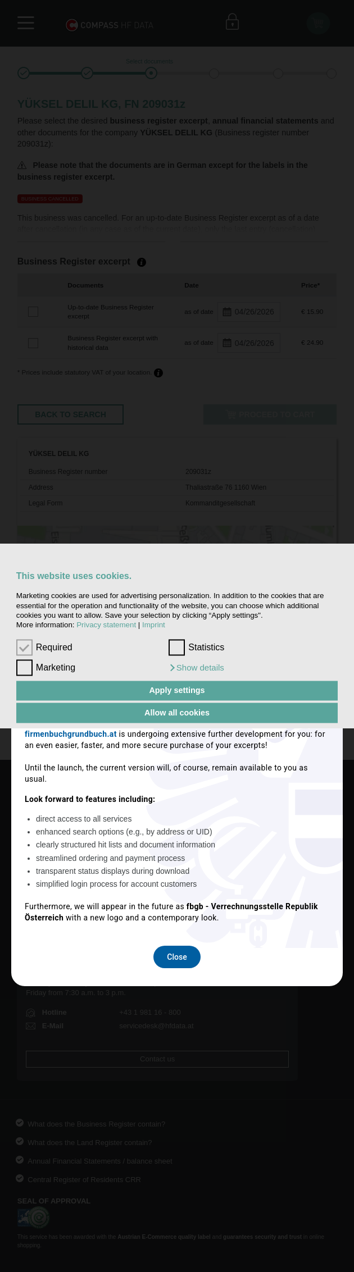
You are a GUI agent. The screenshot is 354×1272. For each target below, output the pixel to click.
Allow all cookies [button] (177, 712)
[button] (196, 667)
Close (177, 781)
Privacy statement (106, 625)
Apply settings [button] (177, 690)
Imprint (153, 625)
